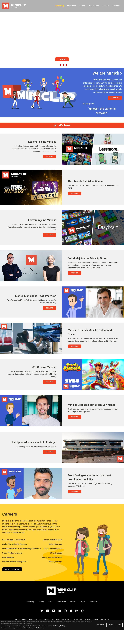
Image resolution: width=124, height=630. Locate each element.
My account (93, 602)
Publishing (58, 6)
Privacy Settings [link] (60, 626)
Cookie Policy (78, 619)
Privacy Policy (33, 619)
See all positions (12, 569)
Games (81, 6)
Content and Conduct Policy (46, 619)
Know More (115, 98)
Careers (105, 6)
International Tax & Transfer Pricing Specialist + (21, 549)
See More (49, 156)
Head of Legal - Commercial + (14, 540)
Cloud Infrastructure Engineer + (14, 562)
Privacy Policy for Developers (64, 619)
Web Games (93, 6)
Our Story (71, 6)
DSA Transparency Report (91, 619)
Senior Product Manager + (12, 553)
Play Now (62, 59)
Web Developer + (8, 557)
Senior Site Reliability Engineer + (15, 544)
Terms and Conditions (21, 619)
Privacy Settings (104, 619)
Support (115, 6)
